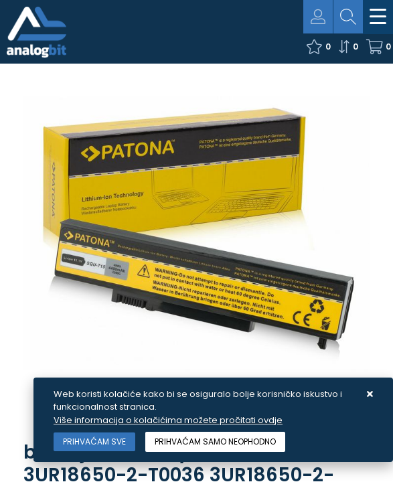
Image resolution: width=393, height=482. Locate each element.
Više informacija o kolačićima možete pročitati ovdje (168, 420)
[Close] (94, 441)
